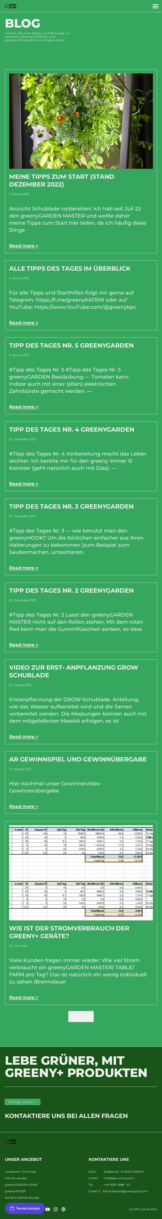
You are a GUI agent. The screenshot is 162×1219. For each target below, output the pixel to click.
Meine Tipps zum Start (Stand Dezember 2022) (61, 180)
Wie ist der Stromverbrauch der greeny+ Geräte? (69, 932)
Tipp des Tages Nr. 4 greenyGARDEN (71, 429)
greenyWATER (15, 1191)
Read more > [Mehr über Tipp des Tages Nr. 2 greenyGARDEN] (23, 645)
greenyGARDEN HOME (21, 1185)
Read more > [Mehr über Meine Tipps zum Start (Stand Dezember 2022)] (23, 246)
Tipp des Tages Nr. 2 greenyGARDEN (71, 590)
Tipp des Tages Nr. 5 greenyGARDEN (71, 345)
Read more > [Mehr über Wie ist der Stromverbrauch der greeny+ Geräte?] (23, 997)
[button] (155, 6)
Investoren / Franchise (20, 1171)
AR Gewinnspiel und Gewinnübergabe (78, 759)
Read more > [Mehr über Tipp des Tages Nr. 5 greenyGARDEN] (23, 407)
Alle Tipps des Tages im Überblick (69, 268)
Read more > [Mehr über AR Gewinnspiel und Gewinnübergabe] (23, 806)
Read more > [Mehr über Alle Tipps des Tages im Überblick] (23, 323)
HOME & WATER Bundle (22, 1198)
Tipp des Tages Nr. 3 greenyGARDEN (71, 506)
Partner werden (16, 1178)
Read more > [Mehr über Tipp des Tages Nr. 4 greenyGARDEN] (23, 484)
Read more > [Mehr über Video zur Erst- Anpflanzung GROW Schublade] (23, 736)
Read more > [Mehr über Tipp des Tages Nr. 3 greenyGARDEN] (23, 568)
